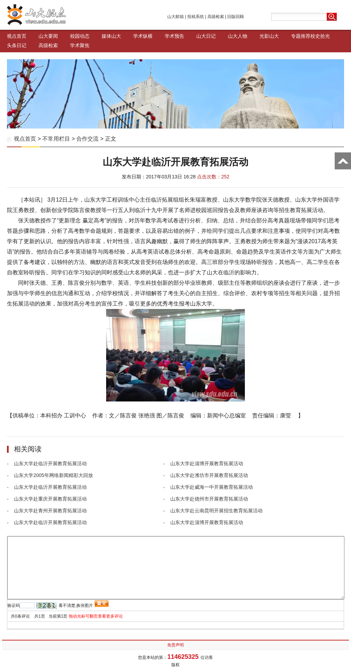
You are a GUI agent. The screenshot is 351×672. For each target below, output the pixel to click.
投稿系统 (195, 16)
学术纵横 (143, 36)
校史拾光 (320, 36)
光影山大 (269, 36)
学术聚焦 (79, 45)
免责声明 (175, 645)
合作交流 (87, 139)
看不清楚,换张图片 (76, 605)
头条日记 (16, 45)
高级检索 (215, 16)
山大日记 (206, 36)
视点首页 (16, 36)
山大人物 (237, 36)
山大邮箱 (175, 16)
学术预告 (174, 36)
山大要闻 (48, 36)
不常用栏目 (56, 139)
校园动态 (79, 36)
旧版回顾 (235, 16)
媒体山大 (111, 36)
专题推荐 (300, 36)
